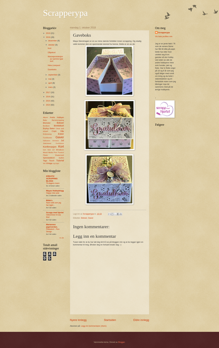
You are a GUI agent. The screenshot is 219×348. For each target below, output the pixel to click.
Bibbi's (49, 200)
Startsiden (110, 320)
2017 (48, 92)
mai (50, 79)
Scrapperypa (65, 13)
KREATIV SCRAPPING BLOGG (52, 178)
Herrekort (55, 141)
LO (53, 150)
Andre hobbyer (57, 117)
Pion (55, 152)
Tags (45, 160)
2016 (48, 96)
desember (52, 40)
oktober (51, 45)
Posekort (61, 152)
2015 (48, 101)
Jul (62, 140)
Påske (45, 155)
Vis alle (61, 238)
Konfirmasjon (50, 146)
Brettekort (59, 125)
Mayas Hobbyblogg (55, 191)
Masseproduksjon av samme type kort (55, 58)
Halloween (46, 141)
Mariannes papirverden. (52, 225)
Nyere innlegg (78, 320)
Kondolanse (60, 143)
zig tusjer (56, 163)
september (53, 75)
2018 (48, 37)
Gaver (90, 218)
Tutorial (60, 160)
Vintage (49, 163)
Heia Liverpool (54, 65)
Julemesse (47, 143)
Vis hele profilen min (164, 36)
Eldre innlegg (141, 320)
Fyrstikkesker (47, 138)
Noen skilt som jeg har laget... (53, 204)
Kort (49, 48)
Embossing (47, 134)
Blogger (121, 342)
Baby (45, 120)
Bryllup (46, 128)
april (50, 83)
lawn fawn (47, 150)
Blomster (47, 123)
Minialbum (60, 150)
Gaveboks (52, 69)
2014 (48, 105)
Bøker (52, 128)
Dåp (62, 131)
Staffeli (61, 158)
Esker (61, 134)
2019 (48, 33)
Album (45, 117)
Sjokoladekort (49, 158)
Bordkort (46, 126)
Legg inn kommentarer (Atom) (93, 326)
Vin (44, 163)
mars (50, 87)
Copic (54, 131)
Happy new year (52, 193)
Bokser (84, 218)
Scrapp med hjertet (55, 212)
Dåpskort (52, 52)
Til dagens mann (53, 183)
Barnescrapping (58, 120)
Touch (51, 160)
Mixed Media (48, 152)
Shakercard (59, 155)
